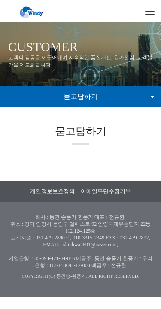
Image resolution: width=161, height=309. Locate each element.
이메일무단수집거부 (106, 191)
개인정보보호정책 (52, 191)
